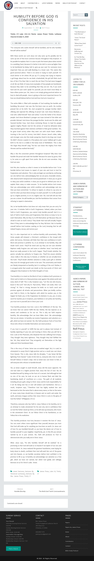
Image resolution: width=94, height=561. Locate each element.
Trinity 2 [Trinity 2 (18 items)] (85, 334)
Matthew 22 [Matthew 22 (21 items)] (76, 312)
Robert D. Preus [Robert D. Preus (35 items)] (80, 326)
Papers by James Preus (72, 527)
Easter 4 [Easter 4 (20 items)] (79, 297)
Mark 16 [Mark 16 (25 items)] (82, 308)
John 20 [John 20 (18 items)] (81, 304)
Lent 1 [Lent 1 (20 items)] (80, 306)
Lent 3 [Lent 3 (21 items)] (86, 306)
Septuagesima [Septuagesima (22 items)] (76, 332)
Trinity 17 (27, 476)
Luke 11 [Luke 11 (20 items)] (78, 308)
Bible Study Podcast (70, 3)
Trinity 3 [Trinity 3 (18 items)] (74, 336)
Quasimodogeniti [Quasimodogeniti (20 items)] (83, 321)
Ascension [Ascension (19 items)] (75, 297)
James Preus (44, 471)
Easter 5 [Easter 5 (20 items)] (83, 297)
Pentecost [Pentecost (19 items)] (78, 321)
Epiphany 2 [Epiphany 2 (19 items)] (76, 299)
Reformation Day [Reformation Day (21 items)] (76, 323)
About (23, 3)
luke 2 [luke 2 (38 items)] (74, 308)
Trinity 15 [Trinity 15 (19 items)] (82, 336)
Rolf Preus (46, 28)
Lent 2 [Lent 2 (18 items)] (83, 306)
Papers (57, 3)
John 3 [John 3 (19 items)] (74, 304)
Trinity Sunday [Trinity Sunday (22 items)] (77, 338)
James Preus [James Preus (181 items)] (81, 302)
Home (16, 3)
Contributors (33, 3)
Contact (82, 3)
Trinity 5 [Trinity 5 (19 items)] (78, 336)
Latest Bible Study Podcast (23, 8)
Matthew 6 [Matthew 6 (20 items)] (80, 310)
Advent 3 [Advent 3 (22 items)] (83, 295)
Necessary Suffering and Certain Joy (78, 51)
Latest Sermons (47, 3)
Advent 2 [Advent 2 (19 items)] (79, 295)
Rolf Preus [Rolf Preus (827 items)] (78, 328)
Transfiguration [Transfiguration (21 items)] (76, 334)
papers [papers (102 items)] (75, 315)
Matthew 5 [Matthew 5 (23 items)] (75, 310)
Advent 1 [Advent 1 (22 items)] (75, 295)
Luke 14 (52, 471)
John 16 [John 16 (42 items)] (78, 304)
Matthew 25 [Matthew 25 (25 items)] (82, 312)
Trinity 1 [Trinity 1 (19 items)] (81, 334)
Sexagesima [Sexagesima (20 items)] (82, 332)
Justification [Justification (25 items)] (76, 306)
